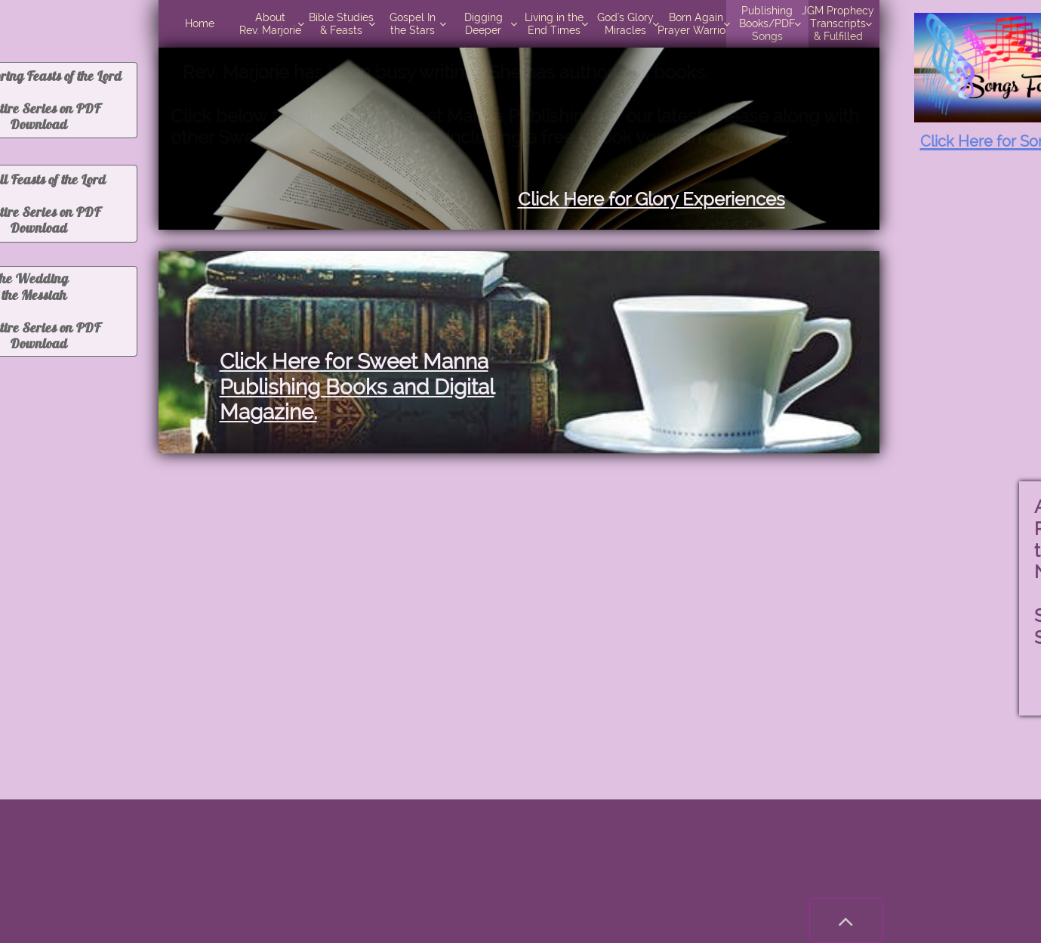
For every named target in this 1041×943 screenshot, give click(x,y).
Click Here (269, 361)
